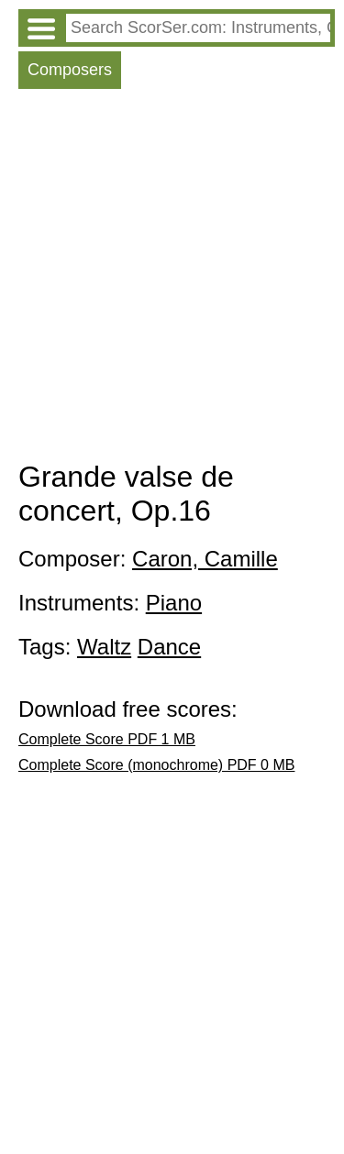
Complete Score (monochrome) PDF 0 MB (156, 765)
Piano (174, 602)
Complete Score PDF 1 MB (106, 739)
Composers (70, 69)
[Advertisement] (172, 279)
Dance (169, 646)
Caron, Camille (205, 558)
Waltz (104, 646)
